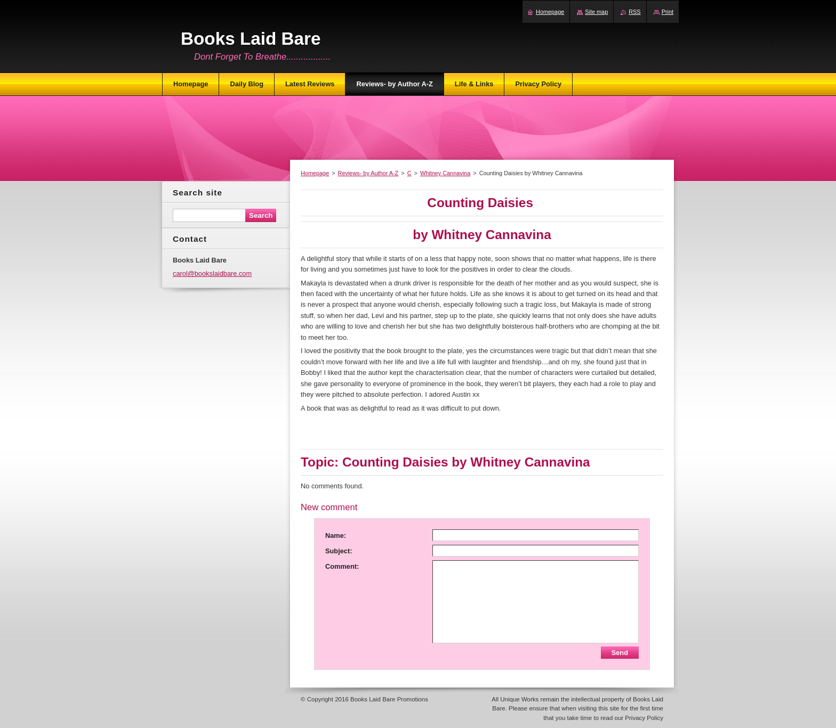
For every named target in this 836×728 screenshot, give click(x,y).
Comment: (342, 566)
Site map (596, 12)
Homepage (315, 173)
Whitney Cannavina (445, 173)
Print (667, 12)
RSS (634, 12)
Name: (335, 535)
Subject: (338, 551)
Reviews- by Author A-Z (368, 173)
